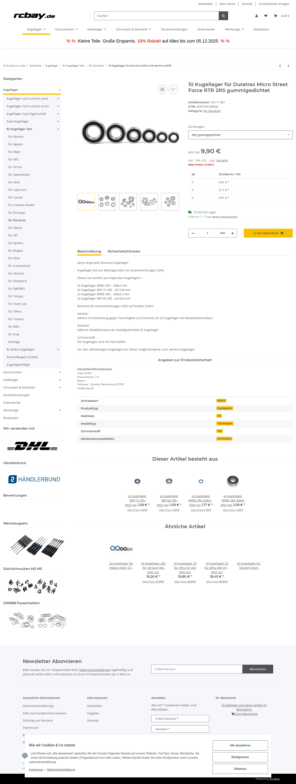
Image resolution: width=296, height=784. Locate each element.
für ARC (13, 159)
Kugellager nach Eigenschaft (26, 114)
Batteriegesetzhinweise (39, 735)
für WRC (14, 327)
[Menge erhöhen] (232, 233)
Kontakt (247, 4)
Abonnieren (258, 669)
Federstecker (12, 403)
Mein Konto (227, 4)
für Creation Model (21, 205)
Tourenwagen (224, 423)
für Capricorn (17, 190)
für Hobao (15, 228)
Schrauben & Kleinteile (19, 387)
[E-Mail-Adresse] (197, 669)
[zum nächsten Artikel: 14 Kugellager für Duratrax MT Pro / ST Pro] (288, 65)
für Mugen (15, 250)
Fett (219, 431)
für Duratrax (212, 111)
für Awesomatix (19, 174)
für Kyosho (15, 243)
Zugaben (93, 713)
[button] (256, 16)
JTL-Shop (275, 779)
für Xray (13, 334)
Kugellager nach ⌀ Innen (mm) (27, 98)
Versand (222, 160)
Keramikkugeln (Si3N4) (22, 357)
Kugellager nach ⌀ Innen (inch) (28, 106)
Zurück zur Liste (15, 65)
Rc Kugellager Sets (19, 129)
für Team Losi (17, 304)
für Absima (15, 136)
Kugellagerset (224, 408)
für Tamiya (15, 296)
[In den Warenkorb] (80, 79)
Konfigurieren (237, 758)
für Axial (14, 182)
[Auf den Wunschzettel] (173, 89)
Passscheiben (12, 372)
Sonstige (14, 342)
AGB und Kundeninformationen (44, 713)
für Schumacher (19, 266)
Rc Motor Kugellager (21, 349)
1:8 (219, 415)
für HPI (13, 235)
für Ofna (14, 258)
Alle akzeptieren (237, 748)
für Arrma (15, 167)
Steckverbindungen (16, 395)
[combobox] (240, 134)
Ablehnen (237, 769)
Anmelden (180, 739)
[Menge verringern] (193, 233)
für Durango (16, 212)
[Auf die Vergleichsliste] (162, 89)
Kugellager (10, 90)
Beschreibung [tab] (89, 251)
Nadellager (10, 380)
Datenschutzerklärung (64, 771)
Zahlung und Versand (38, 720)
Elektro (221, 400)
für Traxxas (16, 319)
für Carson (15, 197)
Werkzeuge (10, 410)
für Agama (15, 144)
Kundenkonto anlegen (274, 4)
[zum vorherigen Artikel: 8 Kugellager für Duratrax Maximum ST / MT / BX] (280, 65)
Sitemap (92, 720)
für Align (14, 152)
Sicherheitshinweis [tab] (124, 251)
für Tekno (14, 311)
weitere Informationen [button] (225, 216)
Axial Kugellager (18, 121)
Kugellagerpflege (18, 365)
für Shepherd (17, 281)
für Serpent (16, 273)
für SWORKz (16, 289)
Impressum (38, 771)
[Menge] (207, 233)
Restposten (11, 418)
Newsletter (205, 4)
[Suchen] (156, 15)
